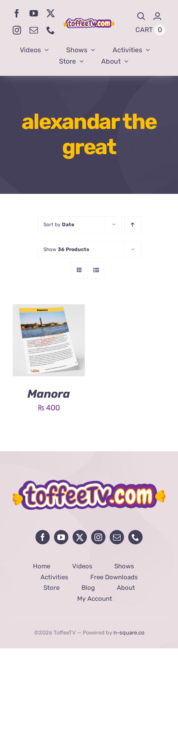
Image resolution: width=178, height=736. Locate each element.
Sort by (58, 224)
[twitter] (50, 13)
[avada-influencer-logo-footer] (89, 483)
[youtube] (34, 13)
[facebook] (17, 13)
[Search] (141, 16)
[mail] (34, 30)
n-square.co (128, 632)
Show (66, 249)
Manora (48, 394)
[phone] (50, 30)
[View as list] (96, 270)
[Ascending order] (132, 224)
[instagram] (17, 30)
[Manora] (49, 310)
